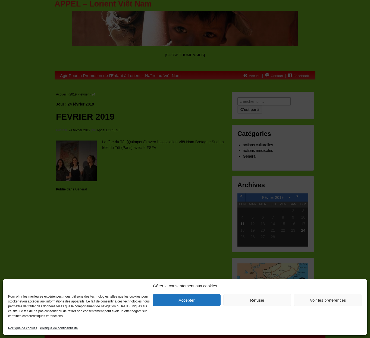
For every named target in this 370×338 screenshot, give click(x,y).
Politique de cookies (22, 328)
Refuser (257, 300)
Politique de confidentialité (59, 328)
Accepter (186, 300)
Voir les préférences (328, 300)
